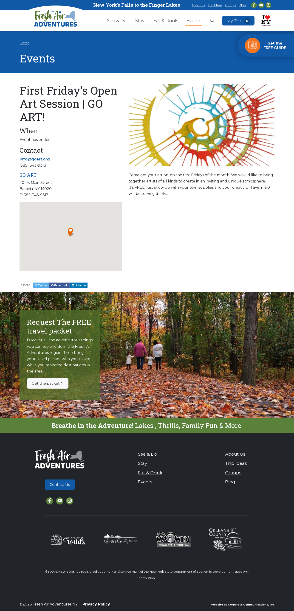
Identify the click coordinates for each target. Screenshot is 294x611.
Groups (230, 5)
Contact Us (60, 484)
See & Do (117, 20)
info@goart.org (35, 159)
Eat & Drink (165, 20)
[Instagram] (268, 5)
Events (193, 20)
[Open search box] (212, 21)
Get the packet (48, 383)
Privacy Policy (96, 604)
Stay (139, 20)
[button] (70, 231)
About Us (198, 5)
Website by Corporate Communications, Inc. (242, 604)
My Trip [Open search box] (238, 20)
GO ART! (28, 175)
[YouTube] (261, 5)
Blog (242, 5)
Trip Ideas (215, 5)
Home (24, 43)
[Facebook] (254, 5)
